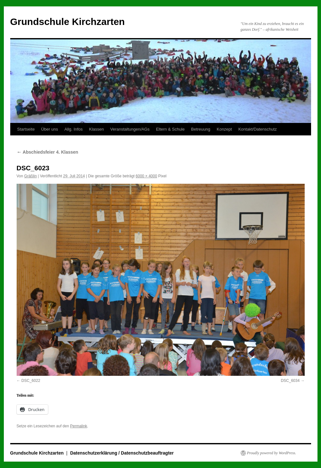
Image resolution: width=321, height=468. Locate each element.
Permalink (78, 426)
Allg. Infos (73, 129)
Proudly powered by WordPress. (271, 453)
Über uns (49, 129)
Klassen (96, 129)
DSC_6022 (30, 380)
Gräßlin (30, 176)
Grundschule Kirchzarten (67, 21)
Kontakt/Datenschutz (257, 129)
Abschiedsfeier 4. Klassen (47, 152)
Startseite (26, 129)
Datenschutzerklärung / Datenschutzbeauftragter (122, 453)
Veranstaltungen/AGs (130, 129)
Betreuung (200, 129)
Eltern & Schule (170, 129)
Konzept (224, 129)
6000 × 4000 (146, 176)
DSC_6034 (290, 380)
